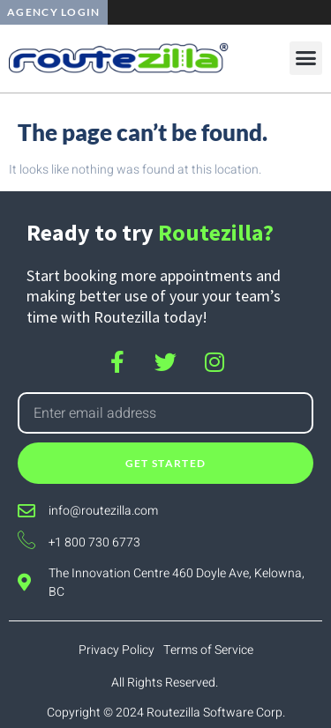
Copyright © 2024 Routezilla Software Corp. (166, 712)
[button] (306, 58)
